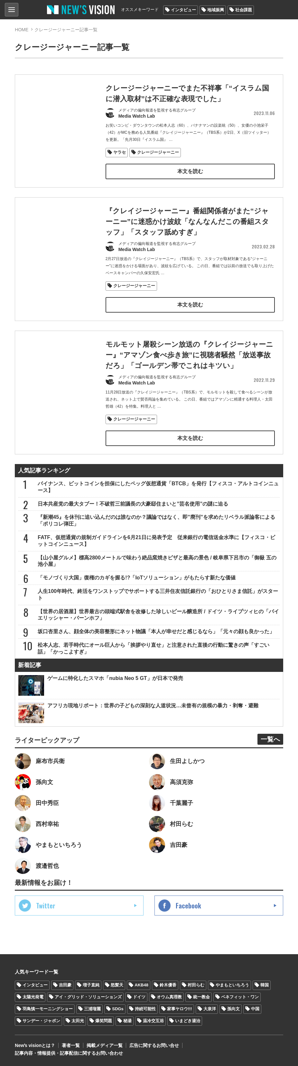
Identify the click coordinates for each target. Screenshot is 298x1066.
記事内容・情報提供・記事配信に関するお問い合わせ (69, 1053)
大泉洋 (209, 1008)
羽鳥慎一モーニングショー (48, 1008)
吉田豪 (65, 985)
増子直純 (91, 985)
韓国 (264, 985)
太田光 (77, 1020)
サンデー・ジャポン (41, 1020)
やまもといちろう (232, 985)
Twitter (45, 905)
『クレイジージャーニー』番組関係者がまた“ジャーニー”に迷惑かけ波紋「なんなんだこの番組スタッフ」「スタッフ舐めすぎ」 (187, 221)
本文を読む (190, 171)
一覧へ (270, 739)
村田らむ (196, 985)
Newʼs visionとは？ (35, 1045)
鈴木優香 (168, 985)
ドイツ (139, 996)
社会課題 (243, 9)
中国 (255, 1008)
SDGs (117, 1008)
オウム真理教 (169, 996)
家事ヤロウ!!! (179, 1008)
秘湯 (127, 1020)
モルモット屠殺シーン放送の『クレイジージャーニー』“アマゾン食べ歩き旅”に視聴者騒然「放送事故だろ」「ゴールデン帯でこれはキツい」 (189, 370)
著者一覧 (71, 1045)
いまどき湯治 (187, 1020)
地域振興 (215, 9)
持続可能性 (145, 1008)
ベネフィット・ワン (240, 996)
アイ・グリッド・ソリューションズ (88, 996)
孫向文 (233, 1008)
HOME (21, 29)
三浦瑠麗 (92, 1008)
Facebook (188, 905)
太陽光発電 (33, 996)
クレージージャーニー (158, 152)
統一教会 (201, 996)
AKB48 (141, 985)
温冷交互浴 (153, 1020)
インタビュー (183, 9)
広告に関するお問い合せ (154, 1045)
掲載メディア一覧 (105, 1045)
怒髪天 (117, 985)
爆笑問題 (103, 1020)
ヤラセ (119, 152)
